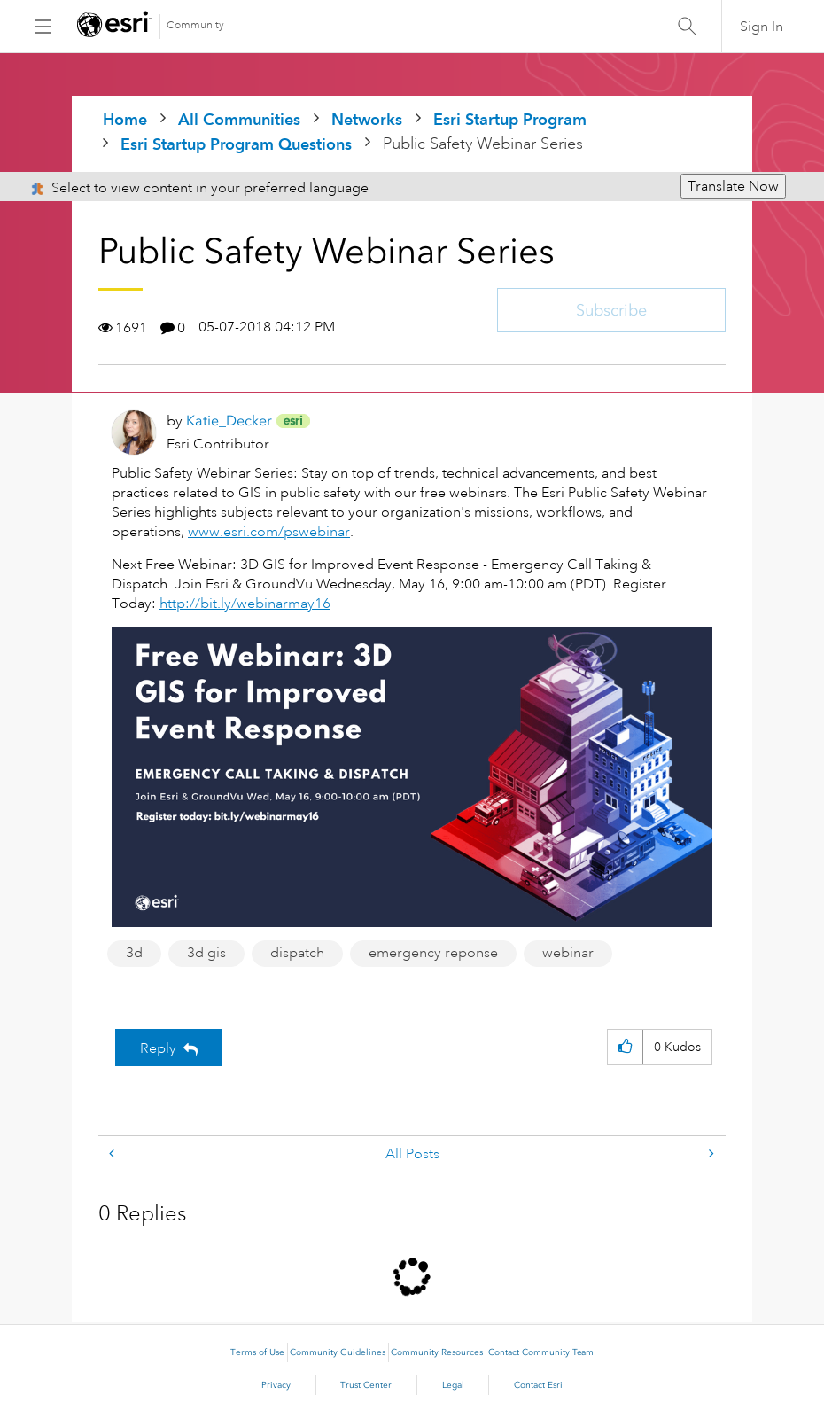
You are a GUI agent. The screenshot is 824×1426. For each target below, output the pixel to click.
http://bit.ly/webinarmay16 (244, 603)
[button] (625, 1047)
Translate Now (733, 186)
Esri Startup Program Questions (236, 144)
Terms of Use (257, 1352)
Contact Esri (538, 1385)
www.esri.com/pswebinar (269, 532)
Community (195, 25)
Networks (366, 119)
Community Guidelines (337, 1352)
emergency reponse (433, 953)
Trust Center (366, 1385)
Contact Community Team (541, 1352)
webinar (568, 953)
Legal (453, 1385)
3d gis (206, 953)
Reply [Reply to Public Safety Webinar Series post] (158, 1048)
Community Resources (437, 1352)
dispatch (297, 953)
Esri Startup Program (510, 119)
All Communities (239, 119)
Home (125, 119)
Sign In (761, 26)
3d (134, 953)
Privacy (276, 1385)
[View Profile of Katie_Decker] (229, 420)
